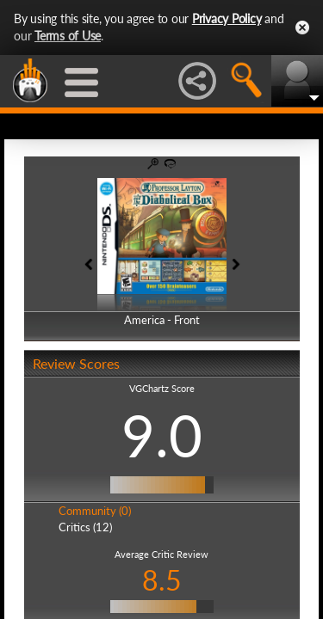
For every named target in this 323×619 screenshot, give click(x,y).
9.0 (161, 435)
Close (302, 27)
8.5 (162, 580)
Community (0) (95, 511)
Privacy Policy (227, 18)
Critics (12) (85, 527)
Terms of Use (67, 35)
